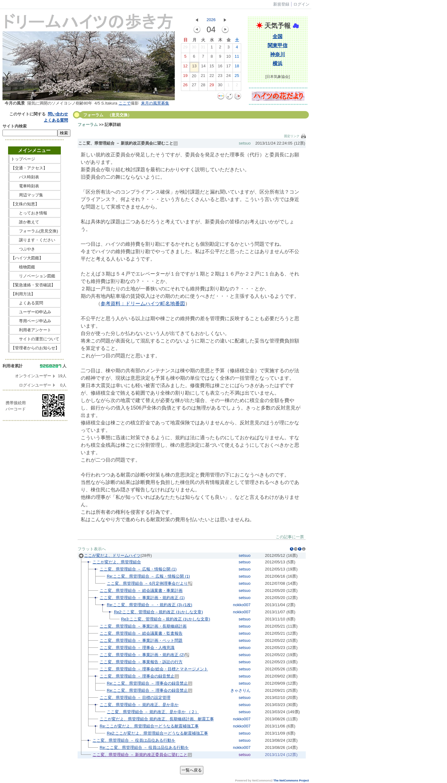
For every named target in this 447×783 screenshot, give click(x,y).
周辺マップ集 (35, 195)
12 (185, 67)
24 (228, 77)
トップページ (35, 159)
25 (237, 77)
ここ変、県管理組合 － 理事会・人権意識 (137, 647)
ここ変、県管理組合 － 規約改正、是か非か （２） (153, 711)
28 (203, 86)
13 (194, 67)
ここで (125, 103)
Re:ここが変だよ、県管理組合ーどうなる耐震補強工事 (149, 726)
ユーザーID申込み (33, 312)
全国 (277, 36)
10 (228, 57)
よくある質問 (56, 120)
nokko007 (242, 604)
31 (203, 48)
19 (185, 77)
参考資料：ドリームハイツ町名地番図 (143, 303)
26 (185, 86)
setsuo (245, 143)
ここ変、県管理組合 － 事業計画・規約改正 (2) (142, 654)
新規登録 (281, 4)
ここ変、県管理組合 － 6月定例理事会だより (147, 583)
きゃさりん (240, 690)
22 (212, 77)
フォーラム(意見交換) (34, 231)
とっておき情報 (35, 213)
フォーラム (88, 124)
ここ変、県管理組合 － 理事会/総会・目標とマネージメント (154, 669)
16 (220, 67)
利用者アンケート (35, 330)
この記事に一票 (290, 537)
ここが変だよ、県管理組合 (117, 562)
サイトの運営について (35, 339)
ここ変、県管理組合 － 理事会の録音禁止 (137, 676)
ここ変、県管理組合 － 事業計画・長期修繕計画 (143, 626)
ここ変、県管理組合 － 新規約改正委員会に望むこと (140, 754)
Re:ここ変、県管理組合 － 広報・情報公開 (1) (148, 576)
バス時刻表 (35, 177)
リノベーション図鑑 (35, 276)
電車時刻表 (35, 186)
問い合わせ (58, 114)
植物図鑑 (35, 267)
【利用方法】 (35, 294)
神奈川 (277, 54)
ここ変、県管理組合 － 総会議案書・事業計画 (141, 590)
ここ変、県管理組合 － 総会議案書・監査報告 (141, 633)
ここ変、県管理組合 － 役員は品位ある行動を (134, 740)
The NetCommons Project (291, 780)
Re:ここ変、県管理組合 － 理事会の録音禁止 (147, 683)
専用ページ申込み (33, 321)
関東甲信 (277, 45)
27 (194, 86)
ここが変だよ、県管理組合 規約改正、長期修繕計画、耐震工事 (157, 719)
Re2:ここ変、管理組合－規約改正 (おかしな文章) (158, 612)
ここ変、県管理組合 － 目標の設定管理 (135, 697)
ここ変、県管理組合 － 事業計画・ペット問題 (141, 640)
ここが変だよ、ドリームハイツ (112, 555)
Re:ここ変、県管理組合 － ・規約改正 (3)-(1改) (149, 604)
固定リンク (292, 136)
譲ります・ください (35, 240)
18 (237, 67)
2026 (211, 19)
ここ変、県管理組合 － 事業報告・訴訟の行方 (141, 662)
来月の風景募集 (155, 103)
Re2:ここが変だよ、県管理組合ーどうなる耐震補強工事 (157, 733)
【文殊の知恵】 (35, 204)
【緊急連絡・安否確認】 (33, 285)
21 (203, 77)
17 (228, 67)
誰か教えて (35, 222)
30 (194, 48)
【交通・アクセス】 (35, 168)
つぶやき (35, 249)
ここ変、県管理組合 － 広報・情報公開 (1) (138, 569)
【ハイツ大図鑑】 (35, 258)
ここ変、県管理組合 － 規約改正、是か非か (139, 704)
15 (212, 67)
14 (203, 67)
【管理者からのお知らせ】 (35, 348)
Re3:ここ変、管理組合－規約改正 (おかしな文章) (165, 619)
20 (194, 77)
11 (237, 57)
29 (185, 48)
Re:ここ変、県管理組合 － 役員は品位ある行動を (144, 747)
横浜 (277, 63)
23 (220, 77)
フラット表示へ (92, 549)
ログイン (301, 4)
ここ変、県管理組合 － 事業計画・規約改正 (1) (142, 597)
